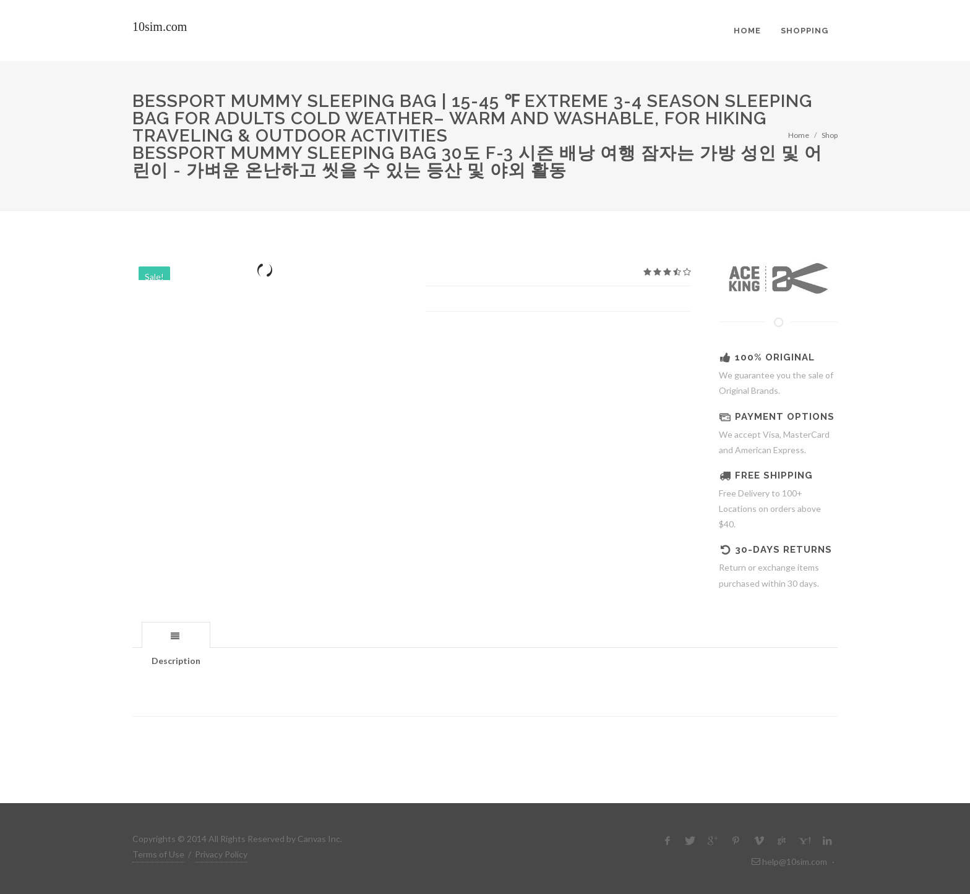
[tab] (176, 634)
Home (798, 135)
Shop (830, 135)
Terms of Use (158, 854)
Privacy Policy (221, 854)
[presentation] (176, 635)
